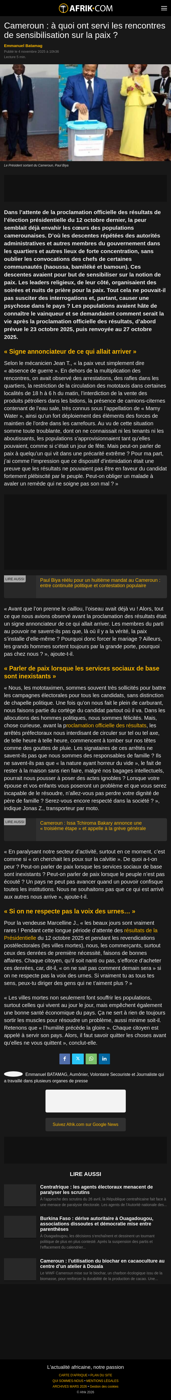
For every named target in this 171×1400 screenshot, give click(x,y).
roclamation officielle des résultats (106, 725)
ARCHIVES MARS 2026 (69, 1386)
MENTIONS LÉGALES (102, 1381)
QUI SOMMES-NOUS (67, 1381)
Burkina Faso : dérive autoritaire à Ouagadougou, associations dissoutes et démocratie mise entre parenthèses (96, 1224)
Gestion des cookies (104, 1386)
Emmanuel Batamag (23, 45)
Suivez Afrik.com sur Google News (85, 1124)
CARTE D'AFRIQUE (73, 1375)
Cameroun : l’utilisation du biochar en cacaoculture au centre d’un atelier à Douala (102, 1263)
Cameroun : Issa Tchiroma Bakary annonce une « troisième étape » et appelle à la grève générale (93, 825)
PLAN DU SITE (101, 1375)
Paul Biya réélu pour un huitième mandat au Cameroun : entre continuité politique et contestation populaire (100, 582)
